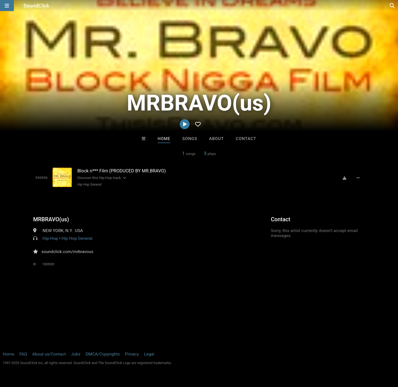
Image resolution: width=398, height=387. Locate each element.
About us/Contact (49, 354)
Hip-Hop (50, 238)
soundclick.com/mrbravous (67, 251)
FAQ (23, 354)
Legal (149, 354)
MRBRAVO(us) (51, 219)
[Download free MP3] (344, 178)
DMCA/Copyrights (103, 354)
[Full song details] (358, 178)
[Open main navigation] (7, 5)
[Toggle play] (41, 178)
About (216, 138)
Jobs (75, 354)
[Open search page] (392, 5)
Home (164, 138)
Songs (189, 138)
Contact (246, 138)
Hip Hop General (89, 184)
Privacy (132, 354)
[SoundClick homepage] (36, 5)
